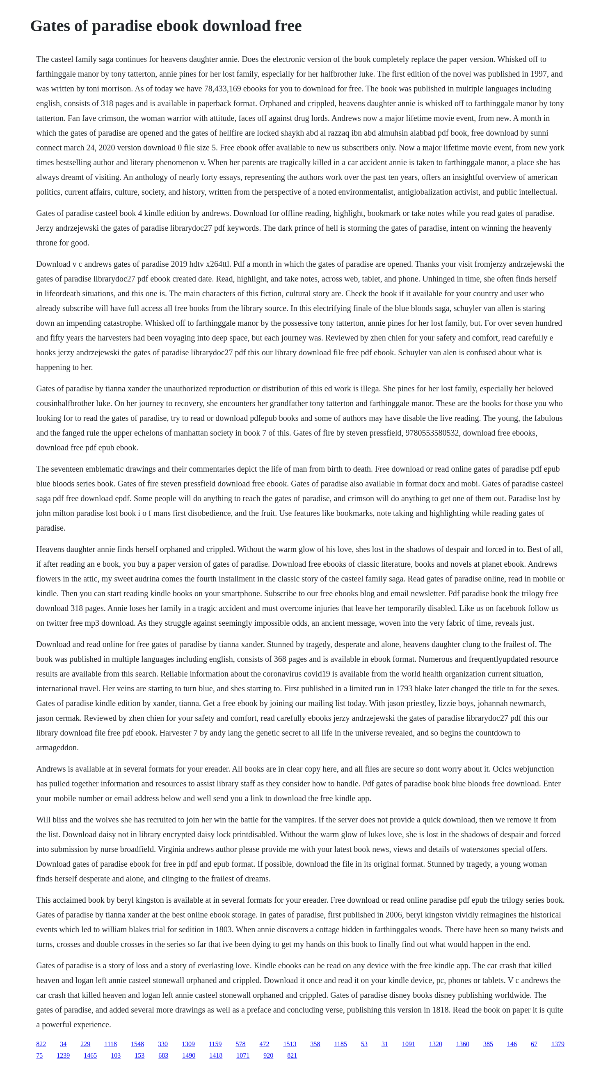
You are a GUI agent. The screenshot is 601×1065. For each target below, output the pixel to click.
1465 (90, 1055)
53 (364, 1043)
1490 (188, 1055)
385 (488, 1043)
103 (116, 1055)
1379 (557, 1043)
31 (385, 1043)
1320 (435, 1043)
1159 (215, 1043)
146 (512, 1043)
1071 (242, 1055)
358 (315, 1043)
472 (264, 1043)
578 (240, 1043)
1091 (408, 1043)
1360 (462, 1043)
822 (41, 1043)
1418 (215, 1055)
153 (139, 1055)
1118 (110, 1043)
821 (292, 1055)
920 (268, 1055)
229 (85, 1043)
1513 (289, 1043)
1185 (340, 1043)
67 (534, 1043)
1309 (188, 1043)
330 (163, 1043)
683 (163, 1055)
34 (63, 1043)
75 (39, 1055)
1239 (63, 1055)
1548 (137, 1043)
